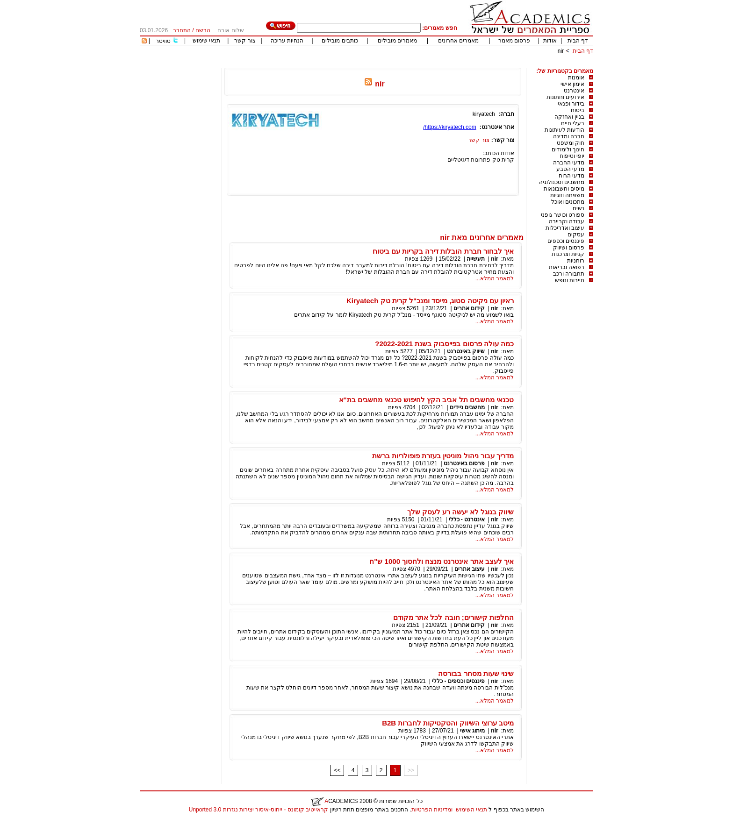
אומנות (576, 77)
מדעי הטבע (570, 169)
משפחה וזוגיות (567, 195)
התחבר (182, 30)
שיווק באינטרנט (466, 351)
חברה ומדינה (568, 136)
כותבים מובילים (340, 40)
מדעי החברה (568, 162)
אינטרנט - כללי (467, 519)
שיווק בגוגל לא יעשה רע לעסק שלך (460, 512)
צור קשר (244, 40)
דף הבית (578, 40)
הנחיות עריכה (287, 40)
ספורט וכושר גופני (562, 215)
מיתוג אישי (472, 730)
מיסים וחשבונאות (564, 188)
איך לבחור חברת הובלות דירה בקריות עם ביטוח (443, 251)
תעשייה (476, 259)
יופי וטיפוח (572, 156)
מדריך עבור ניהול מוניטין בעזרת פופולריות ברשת (443, 456)
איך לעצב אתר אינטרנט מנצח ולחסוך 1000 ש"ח (441, 561)
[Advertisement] (423, 64)
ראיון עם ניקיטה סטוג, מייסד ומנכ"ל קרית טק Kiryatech (430, 301)
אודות (550, 40)
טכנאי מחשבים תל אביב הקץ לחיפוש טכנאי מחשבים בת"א (426, 400)
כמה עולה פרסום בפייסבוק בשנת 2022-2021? (444, 344)
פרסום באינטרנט (464, 463)
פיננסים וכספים (565, 241)
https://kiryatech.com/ (449, 127)
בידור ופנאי (571, 103)
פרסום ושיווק (568, 247)
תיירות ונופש (569, 280)
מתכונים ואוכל (567, 202)
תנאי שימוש (206, 40)
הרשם (202, 30)
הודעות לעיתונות (564, 130)
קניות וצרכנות (568, 254)
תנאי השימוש (471, 809)
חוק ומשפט (570, 143)
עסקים (576, 234)
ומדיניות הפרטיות (432, 809)
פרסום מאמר (514, 40)
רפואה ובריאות (566, 267)
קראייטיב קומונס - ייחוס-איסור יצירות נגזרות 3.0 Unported (258, 809)
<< (337, 770)
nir (561, 51)
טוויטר (163, 41)
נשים (578, 208)
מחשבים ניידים (467, 407)
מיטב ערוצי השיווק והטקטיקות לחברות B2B (448, 723)
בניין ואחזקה (569, 117)
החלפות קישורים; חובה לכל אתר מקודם (453, 617)
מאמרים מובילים (397, 40)
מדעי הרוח (571, 175)
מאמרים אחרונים (458, 40)
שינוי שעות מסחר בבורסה (476, 673)
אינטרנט (574, 90)
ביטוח (577, 110)
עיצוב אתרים (469, 569)
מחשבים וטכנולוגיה (561, 182)
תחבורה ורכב (568, 273)
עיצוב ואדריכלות (565, 228)
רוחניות (575, 260)
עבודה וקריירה (566, 221)
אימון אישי (572, 84)
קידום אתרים (469, 308)
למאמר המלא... (494, 278)
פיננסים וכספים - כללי (458, 681)
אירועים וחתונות (565, 97)
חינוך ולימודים (568, 149)
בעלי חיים (572, 123)
